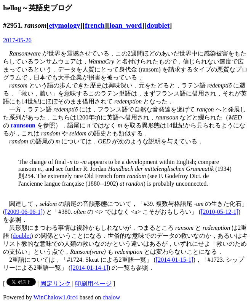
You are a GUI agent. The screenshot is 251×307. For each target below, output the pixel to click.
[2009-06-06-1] (24, 211)
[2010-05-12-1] (219, 211)
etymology (64, 25)
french (95, 25)
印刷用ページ (93, 283)
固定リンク (55, 283)
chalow (111, 297)
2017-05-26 (17, 40)
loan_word (125, 25)
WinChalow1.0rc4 (56, 297)
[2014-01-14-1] (89, 267)
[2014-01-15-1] (174, 259)
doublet (158, 25)
